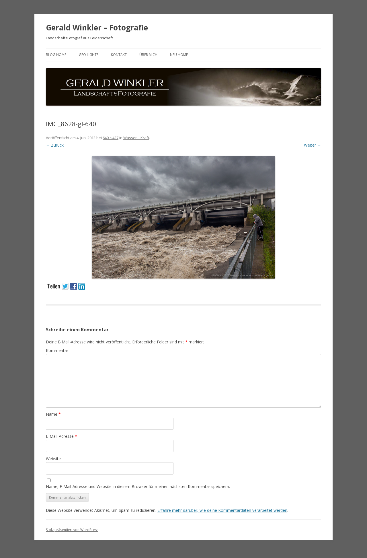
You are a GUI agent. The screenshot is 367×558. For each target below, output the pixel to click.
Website (53, 458)
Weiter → (312, 145)
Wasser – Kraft (136, 137)
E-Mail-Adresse (61, 436)
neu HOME (179, 54)
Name (53, 414)
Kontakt (119, 54)
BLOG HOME (56, 54)
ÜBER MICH (148, 54)
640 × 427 (110, 137)
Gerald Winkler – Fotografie (97, 27)
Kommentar (57, 350)
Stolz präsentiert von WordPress (72, 529)
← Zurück (55, 145)
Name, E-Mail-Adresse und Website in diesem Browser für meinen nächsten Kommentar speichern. (138, 486)
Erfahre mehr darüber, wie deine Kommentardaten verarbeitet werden (222, 510)
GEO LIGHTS (88, 54)
